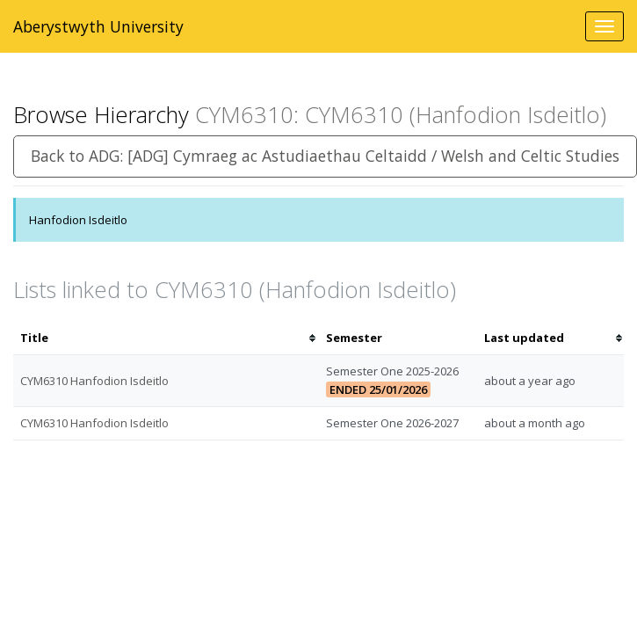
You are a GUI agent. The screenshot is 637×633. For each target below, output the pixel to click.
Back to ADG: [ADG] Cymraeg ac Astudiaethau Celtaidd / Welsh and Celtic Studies (325, 155)
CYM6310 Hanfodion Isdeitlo (94, 381)
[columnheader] (166, 338)
